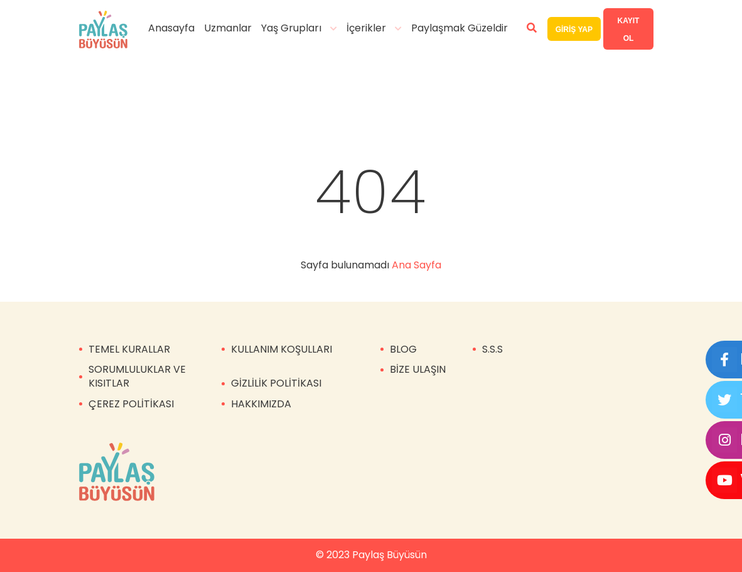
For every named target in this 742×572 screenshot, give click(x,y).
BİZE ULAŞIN (418, 369)
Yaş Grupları (291, 28)
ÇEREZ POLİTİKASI (131, 404)
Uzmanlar (228, 28)
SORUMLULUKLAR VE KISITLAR (137, 376)
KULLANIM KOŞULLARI (281, 349)
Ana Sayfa (416, 265)
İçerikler (366, 28)
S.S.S (492, 349)
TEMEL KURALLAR (129, 349)
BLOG (403, 349)
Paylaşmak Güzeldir (459, 28)
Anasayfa (171, 28)
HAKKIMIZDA (261, 404)
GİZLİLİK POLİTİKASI (276, 383)
